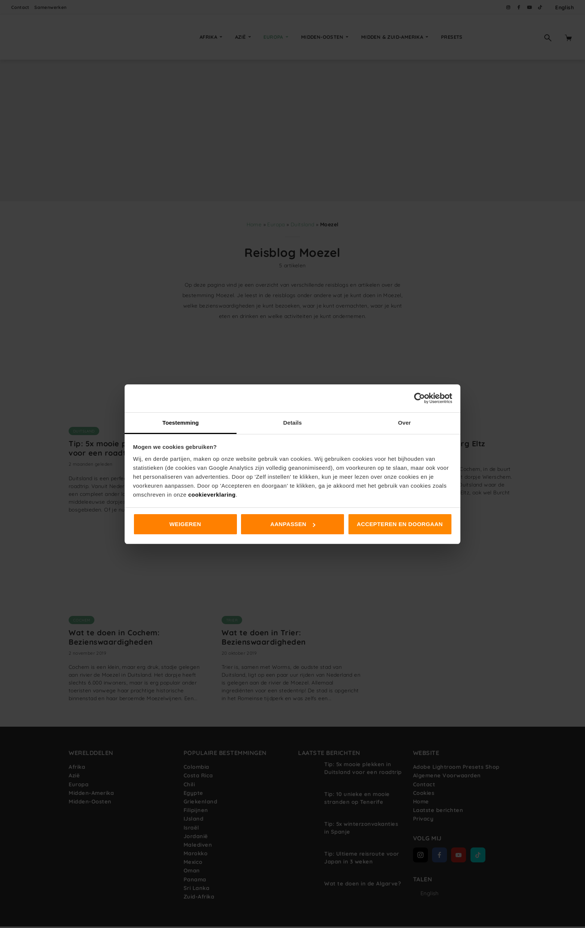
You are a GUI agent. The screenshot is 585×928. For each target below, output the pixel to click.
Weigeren (185, 524)
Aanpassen (292, 524)
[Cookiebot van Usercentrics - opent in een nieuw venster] (419, 398)
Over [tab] (404, 422)
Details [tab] (292, 422)
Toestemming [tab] (180, 422)
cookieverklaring (211, 494)
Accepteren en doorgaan (399, 524)
